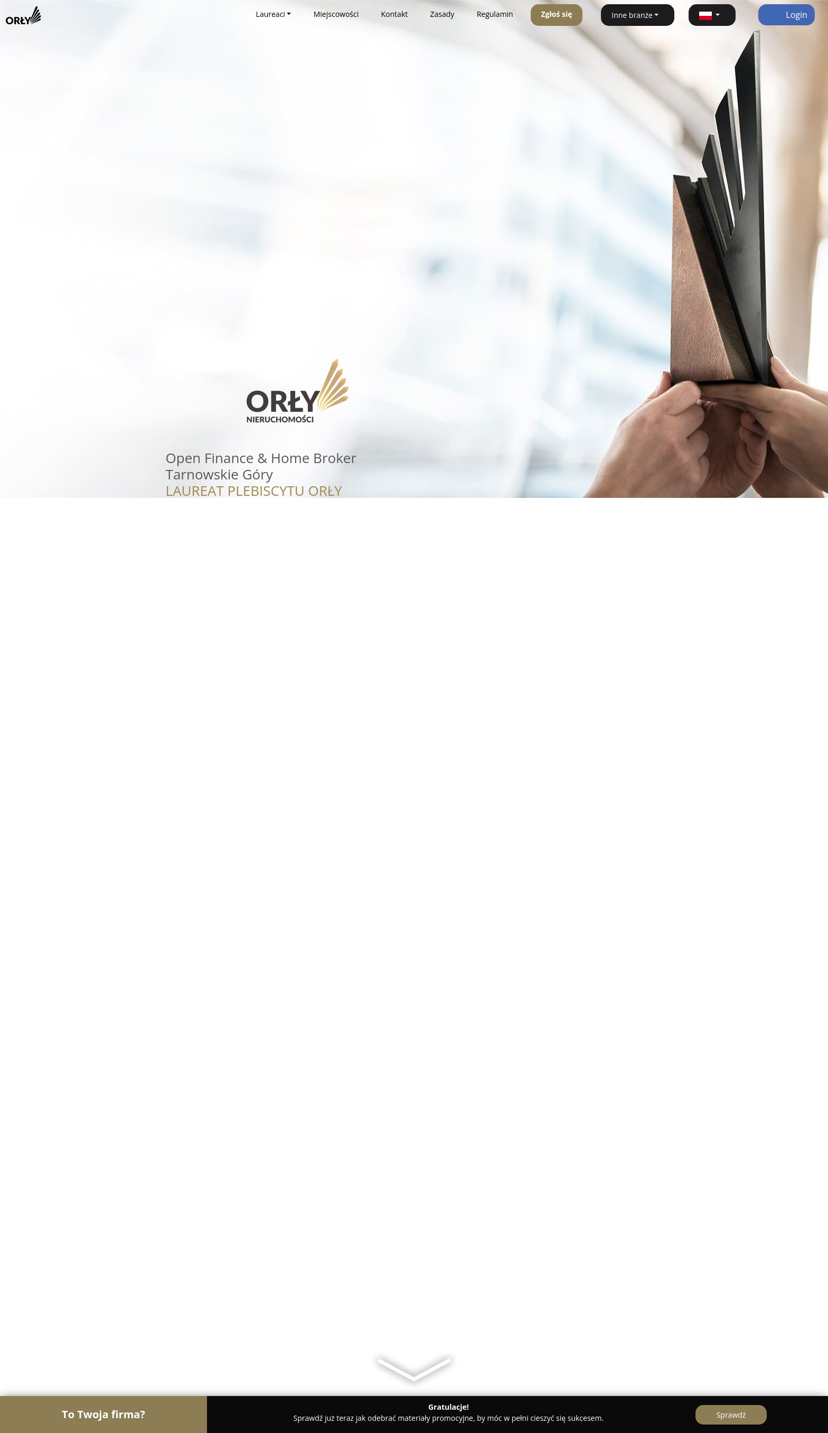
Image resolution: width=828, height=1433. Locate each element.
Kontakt (394, 14)
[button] (712, 15)
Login (786, 14)
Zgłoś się (556, 14)
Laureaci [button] (270, 14)
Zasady (442, 14)
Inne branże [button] (632, 15)
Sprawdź (731, 1415)
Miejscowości (336, 14)
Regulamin (495, 14)
